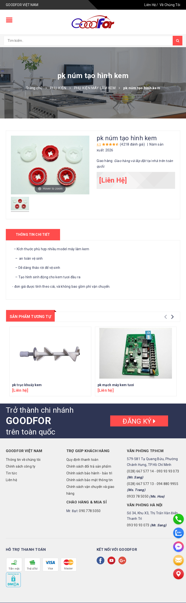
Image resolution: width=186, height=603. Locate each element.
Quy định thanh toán (82, 460)
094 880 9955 (167, 484)
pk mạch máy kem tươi (116, 385)
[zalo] (178, 533)
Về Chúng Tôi (170, 5)
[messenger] (178, 546)
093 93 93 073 (168, 471)
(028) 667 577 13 (140, 484)
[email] (178, 560)
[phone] (178, 519)
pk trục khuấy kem (27, 385)
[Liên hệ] (178, 574)
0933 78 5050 (137, 496)
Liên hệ (11, 480)
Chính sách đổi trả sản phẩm (88, 466)
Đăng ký (139, 421)
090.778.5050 (90, 511)
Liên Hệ (150, 5)
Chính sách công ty (21, 466)
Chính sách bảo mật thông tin (89, 480)
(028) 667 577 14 (140, 471)
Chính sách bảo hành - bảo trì (89, 473)
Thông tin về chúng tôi (23, 460)
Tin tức (11, 473)
